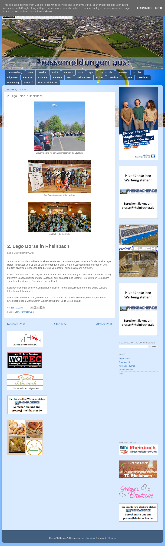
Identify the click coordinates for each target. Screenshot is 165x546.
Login (121, 373)
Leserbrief (142, 77)
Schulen (137, 72)
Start (30, 72)
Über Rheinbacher (47, 82)
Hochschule (106, 72)
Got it (158, 8)
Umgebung (13, 82)
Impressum (124, 358)
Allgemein (12, 77)
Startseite (60, 324)
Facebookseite (126, 369)
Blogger (111, 538)
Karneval (28, 77)
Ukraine (128, 77)
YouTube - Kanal (127, 366)
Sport (91, 72)
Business (122, 72)
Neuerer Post (16, 324)
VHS (80, 72)
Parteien (57, 77)
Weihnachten (84, 77)
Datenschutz (125, 362)
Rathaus (68, 72)
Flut (69, 77)
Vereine (42, 72)
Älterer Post (104, 324)
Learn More (144, 8)
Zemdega (90, 538)
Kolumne (42, 77)
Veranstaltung (15, 72)
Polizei (99, 77)
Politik (55, 72)
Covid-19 (113, 77)
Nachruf (28, 82)
